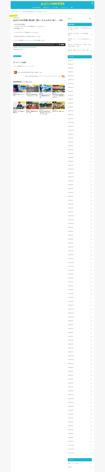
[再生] (15, 44)
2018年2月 (70, 427)
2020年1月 (70, 344)
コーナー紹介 (55, 7)
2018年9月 (70, 400)
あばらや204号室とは (36, 7)
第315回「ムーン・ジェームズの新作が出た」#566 (79, 39)
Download (33, 47)
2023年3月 (70, 199)
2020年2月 (70, 340)
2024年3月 (70, 154)
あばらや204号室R (52, 3)
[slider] (37, 44)
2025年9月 (70, 86)
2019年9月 (70, 359)
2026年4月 (70, 59)
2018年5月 (70, 416)
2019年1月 (70, 385)
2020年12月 (71, 302)
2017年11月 (71, 438)
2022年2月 (70, 249)
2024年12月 (71, 120)
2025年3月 (70, 108)
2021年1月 (70, 298)
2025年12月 (71, 74)
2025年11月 (71, 78)
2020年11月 (71, 306)
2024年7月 (70, 139)
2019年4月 (70, 378)
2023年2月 (70, 203)
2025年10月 (71, 82)
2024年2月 (70, 158)
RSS (20, 49)
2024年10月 (71, 127)
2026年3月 (70, 63)
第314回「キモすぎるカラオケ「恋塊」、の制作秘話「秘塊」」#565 (79, 45)
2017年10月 (71, 442)
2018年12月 (71, 389)
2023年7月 (70, 184)
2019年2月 (70, 382)
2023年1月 (70, 207)
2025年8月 (70, 89)
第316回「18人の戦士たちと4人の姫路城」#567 (78, 34)
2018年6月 (70, 412)
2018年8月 (70, 404)
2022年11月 (71, 215)
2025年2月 (70, 112)
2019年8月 (70, 363)
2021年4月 (70, 287)
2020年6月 (70, 325)
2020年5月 (70, 328)
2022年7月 (70, 230)
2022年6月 (70, 234)
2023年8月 (70, 180)
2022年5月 (70, 237)
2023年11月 (71, 169)
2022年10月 (71, 218)
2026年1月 (70, 71)
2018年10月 (71, 397)
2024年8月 (70, 135)
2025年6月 (70, 97)
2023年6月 (70, 188)
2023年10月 (71, 173)
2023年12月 (71, 165)
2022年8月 (70, 226)
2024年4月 (70, 150)
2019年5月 (70, 374)
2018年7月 (70, 408)
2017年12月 (71, 435)
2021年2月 (70, 294)
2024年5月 (70, 146)
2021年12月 (71, 256)
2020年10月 (71, 309)
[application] (39, 44)
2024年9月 (70, 131)
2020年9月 (70, 313)
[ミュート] (59, 44)
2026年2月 (70, 67)
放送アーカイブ (47, 7)
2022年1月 (70, 253)
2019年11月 (71, 351)
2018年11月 (71, 393)
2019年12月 (71, 347)
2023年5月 (70, 192)
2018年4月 (70, 419)
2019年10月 (71, 355)
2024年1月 (70, 162)
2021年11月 (71, 260)
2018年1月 (70, 431)
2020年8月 (70, 317)
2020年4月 (70, 332)
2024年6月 (70, 143)
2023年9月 (70, 177)
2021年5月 (70, 283)
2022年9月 (70, 222)
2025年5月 (70, 101)
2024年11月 (71, 124)
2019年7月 (70, 366)
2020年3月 (70, 336)
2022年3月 (70, 245)
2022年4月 (70, 241)
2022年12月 (71, 211)
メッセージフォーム (64, 7)
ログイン (26, 66)
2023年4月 (70, 196)
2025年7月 (70, 93)
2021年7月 (70, 275)
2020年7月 (70, 321)
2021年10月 (71, 264)
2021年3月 (70, 290)
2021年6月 (70, 279)
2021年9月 (70, 268)
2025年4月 (70, 105)
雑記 (72, 7)
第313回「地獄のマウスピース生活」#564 (78, 49)
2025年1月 (70, 116)
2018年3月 (70, 423)
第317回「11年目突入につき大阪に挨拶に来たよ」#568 (79, 28)
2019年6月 (70, 370)
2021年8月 (70, 272)
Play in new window (23, 47)
